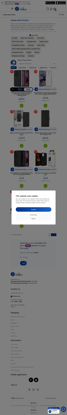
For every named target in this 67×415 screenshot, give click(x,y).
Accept (33, 209)
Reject (34, 218)
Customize (33, 215)
